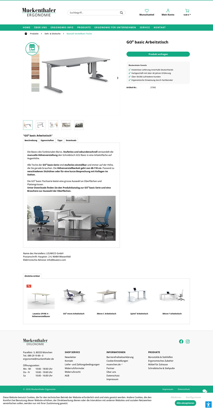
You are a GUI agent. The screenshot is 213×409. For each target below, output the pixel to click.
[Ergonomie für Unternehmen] (115, 27)
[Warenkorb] (184, 13)
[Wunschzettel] (147, 12)
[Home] (26, 27)
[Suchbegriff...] (96, 12)
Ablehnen (176, 397)
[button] (208, 404)
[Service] (145, 27)
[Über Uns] (40, 27)
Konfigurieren (193, 397)
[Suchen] (121, 12)
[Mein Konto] (166, 13)
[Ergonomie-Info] (62, 27)
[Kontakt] (160, 27)
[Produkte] (84, 27)
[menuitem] (96, 12)
